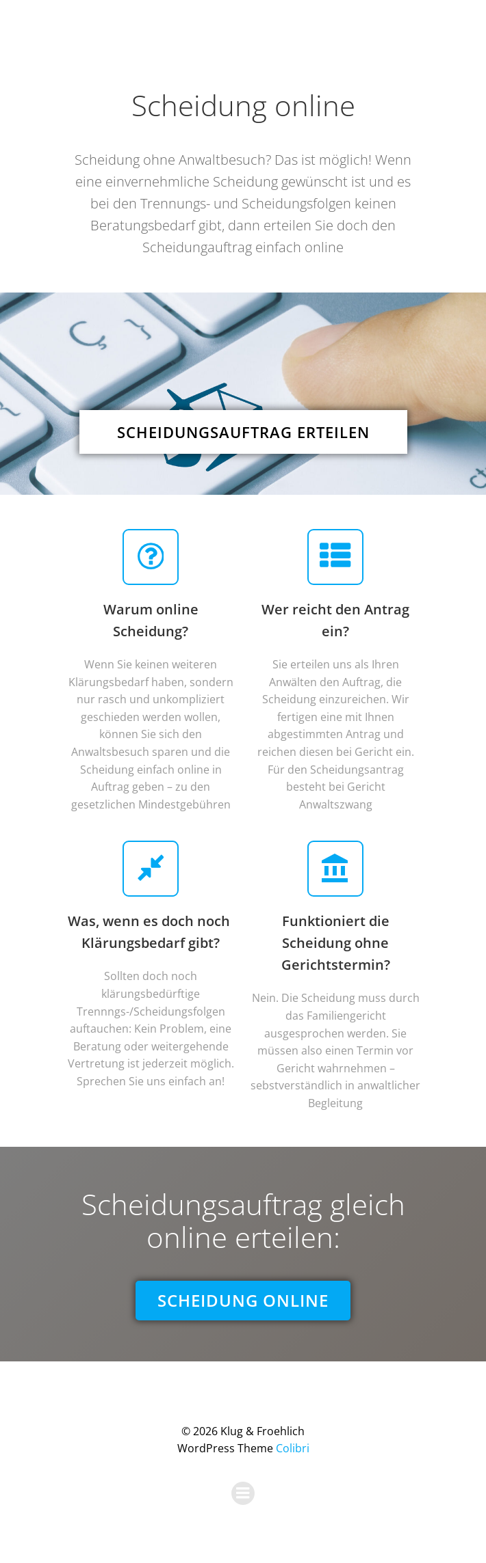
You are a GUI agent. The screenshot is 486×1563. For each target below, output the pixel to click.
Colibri (292, 1448)
